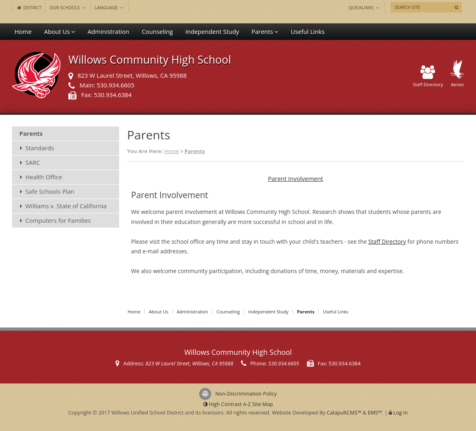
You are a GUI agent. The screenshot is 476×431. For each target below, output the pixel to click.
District (28, 7)
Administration (109, 31)
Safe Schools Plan (49, 191)
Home (22, 31)
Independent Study (212, 31)
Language (109, 7)
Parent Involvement (295, 178)
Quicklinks (365, 7)
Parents (264, 31)
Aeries (457, 73)
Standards (39, 148)
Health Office (43, 177)
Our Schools (68, 7)
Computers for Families (58, 220)
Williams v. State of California (66, 206)
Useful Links (308, 31)
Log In (401, 412)
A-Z (258, 404)
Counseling (157, 31)
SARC (32, 162)
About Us (59, 31)
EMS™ (375, 412)
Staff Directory (428, 77)
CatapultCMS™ (344, 412)
